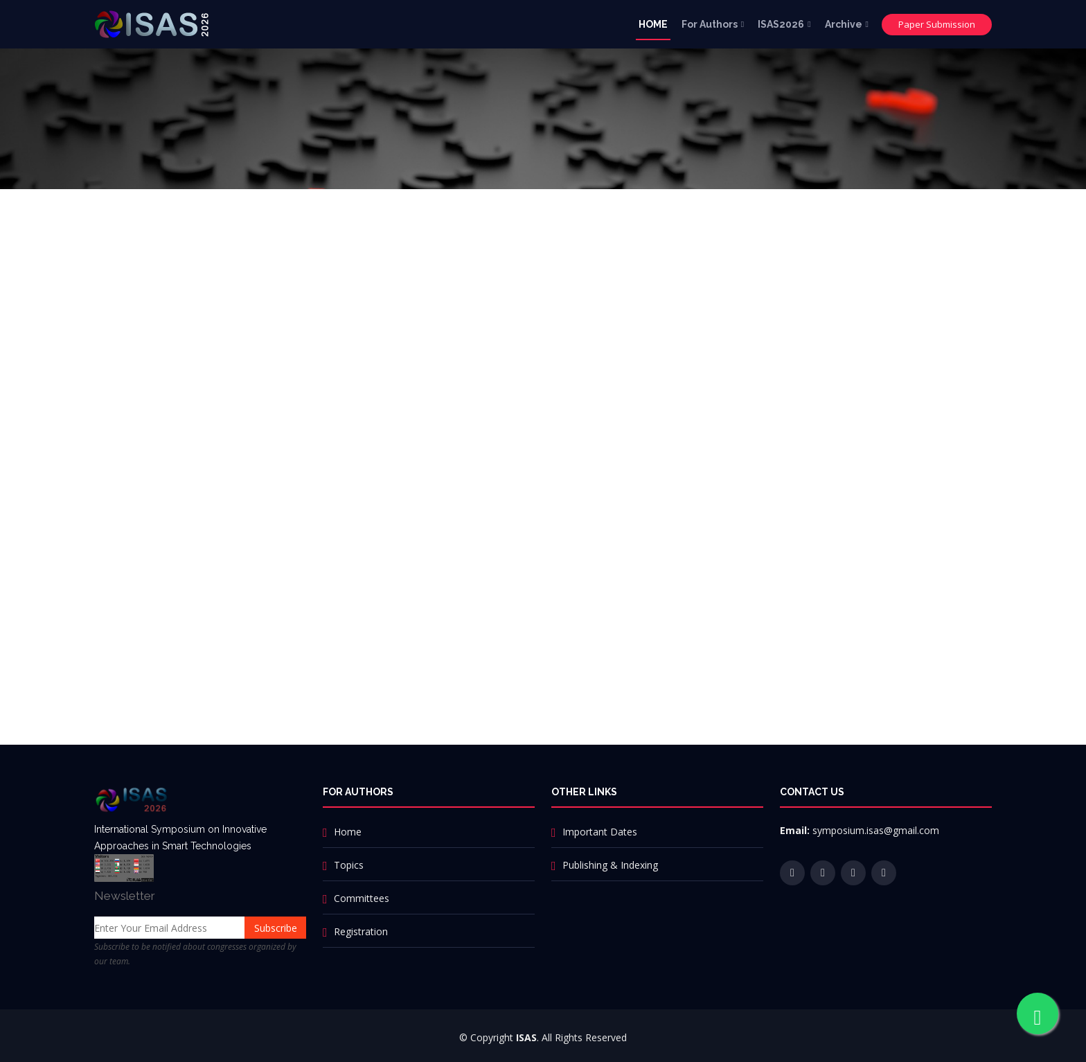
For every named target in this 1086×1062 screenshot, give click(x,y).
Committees (361, 898)
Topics (349, 864)
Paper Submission (936, 24)
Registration (361, 931)
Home (348, 831)
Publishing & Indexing (610, 864)
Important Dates (599, 831)
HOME (653, 24)
